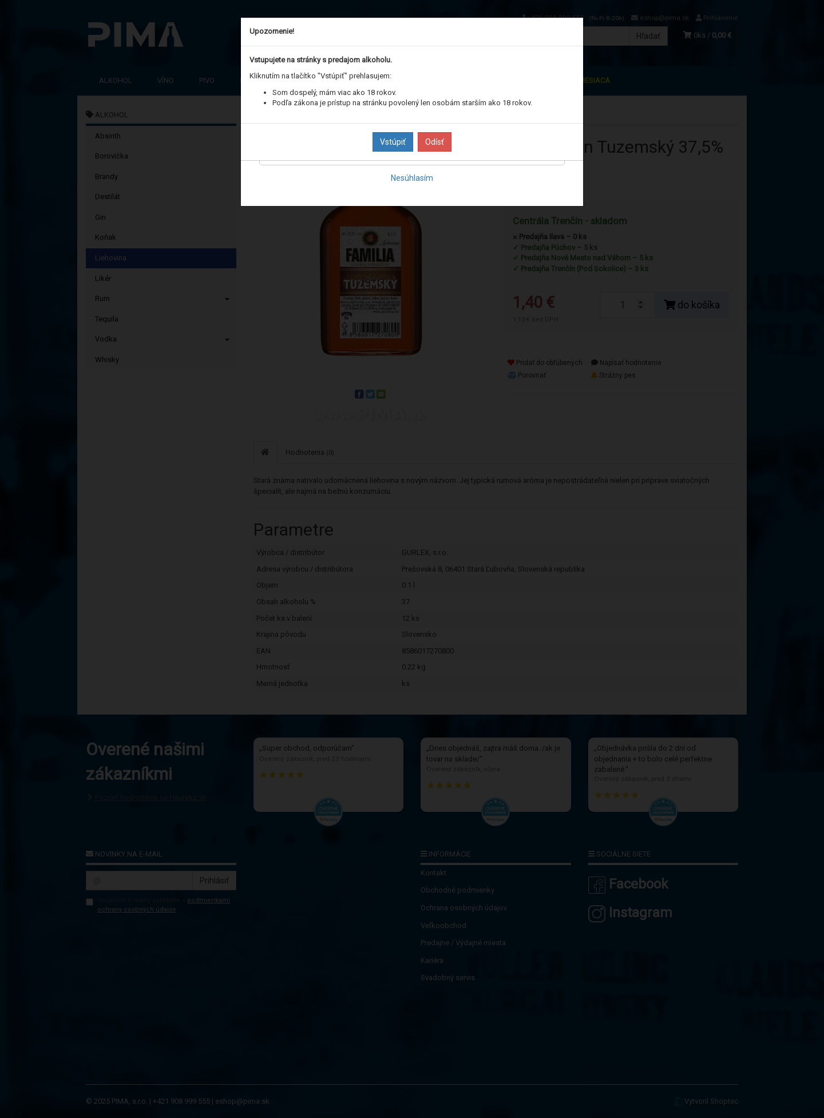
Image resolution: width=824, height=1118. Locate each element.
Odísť (434, 141)
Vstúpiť (393, 141)
